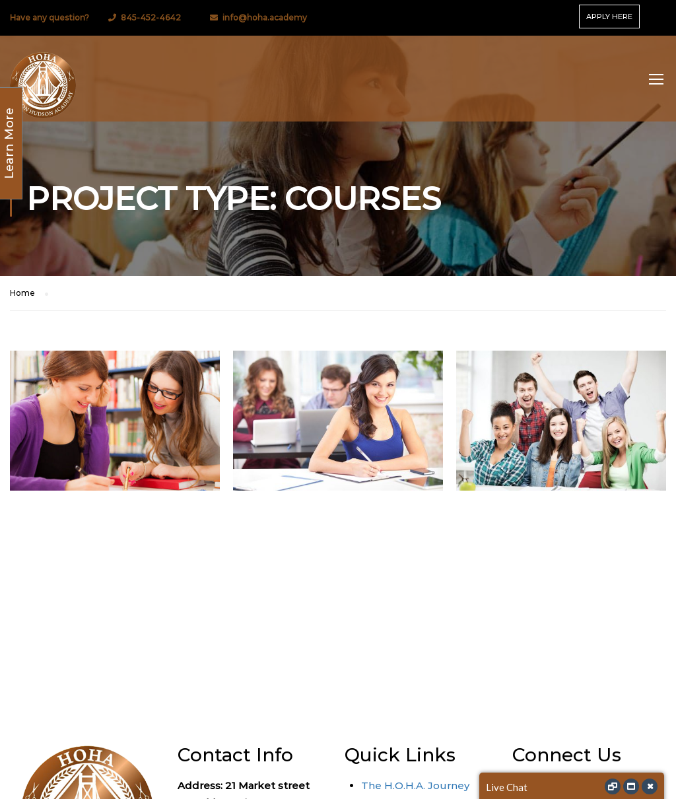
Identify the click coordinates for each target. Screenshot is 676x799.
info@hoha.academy (264, 17)
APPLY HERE (609, 16)
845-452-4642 (151, 17)
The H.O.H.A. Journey (415, 785)
